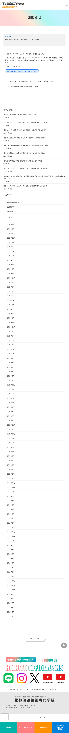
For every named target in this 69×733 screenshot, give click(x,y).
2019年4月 (10, 510)
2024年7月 (10, 291)
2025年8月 (10, 251)
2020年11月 (11, 429)
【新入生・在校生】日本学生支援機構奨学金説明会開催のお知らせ (25, 130)
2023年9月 (10, 331)
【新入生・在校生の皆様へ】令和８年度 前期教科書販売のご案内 (25, 145)
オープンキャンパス (25, 727)
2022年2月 (10, 376)
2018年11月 (11, 532)
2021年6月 (10, 398)
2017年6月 (10, 607)
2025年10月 (11, 242)
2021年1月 (10, 420)
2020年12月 (11, 425)
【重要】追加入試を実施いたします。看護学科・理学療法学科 (24, 138)
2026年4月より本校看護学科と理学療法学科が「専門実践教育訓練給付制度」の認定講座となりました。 (34, 177)
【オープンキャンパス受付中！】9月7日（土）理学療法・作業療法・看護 (30, 82)
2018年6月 (10, 554)
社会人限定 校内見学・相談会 (60, 727)
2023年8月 (10, 336)
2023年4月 (10, 345)
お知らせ (10, 211)
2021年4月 (10, 407)
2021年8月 (10, 394)
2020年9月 (10, 438)
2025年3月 (10, 269)
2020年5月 (10, 456)
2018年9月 (10, 541)
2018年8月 (10, 545)
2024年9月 (10, 282)
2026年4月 (10, 225)
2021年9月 (10, 389)
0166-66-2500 (12, 708)
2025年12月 (11, 238)
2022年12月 (11, 358)
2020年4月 (10, 460)
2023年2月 (10, 354)
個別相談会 (43, 727)
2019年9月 (10, 492)
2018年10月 (11, 536)
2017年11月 (11, 585)
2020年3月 (10, 465)
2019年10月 (11, 487)
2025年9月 (10, 247)
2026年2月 (10, 233)
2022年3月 (10, 371)
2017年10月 (11, 590)
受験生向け (11, 207)
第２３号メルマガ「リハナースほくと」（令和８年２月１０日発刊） (25, 186)
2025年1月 (10, 274)
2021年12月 (11, 385)
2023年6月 (10, 340)
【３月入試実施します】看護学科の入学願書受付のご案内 (22, 161)
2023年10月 (11, 327)
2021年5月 (10, 403)
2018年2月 (10, 572)
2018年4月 (10, 563)
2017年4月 (10, 616)
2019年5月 (10, 505)
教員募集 (13, 690)
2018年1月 (10, 576)
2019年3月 (10, 514)
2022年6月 (10, 362)
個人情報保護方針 (38, 690)
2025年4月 (10, 265)
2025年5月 (10, 260)
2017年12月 (11, 581)
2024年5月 (10, 300)
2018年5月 (10, 558)
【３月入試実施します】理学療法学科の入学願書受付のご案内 (24, 153)
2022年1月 (10, 380)
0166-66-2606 (25, 708)
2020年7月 (10, 447)
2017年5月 (10, 612)
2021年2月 (10, 416)
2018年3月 (10, 567)
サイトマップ (53, 690)
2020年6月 (10, 452)
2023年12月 (11, 322)
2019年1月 (10, 523)
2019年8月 (10, 496)
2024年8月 (10, 287)
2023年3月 (10, 349)
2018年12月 (11, 527)
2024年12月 (11, 278)
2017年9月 (10, 594)
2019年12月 (11, 478)
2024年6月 (10, 296)
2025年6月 (10, 256)
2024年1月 (10, 318)
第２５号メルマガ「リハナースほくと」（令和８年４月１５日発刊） (25, 122)
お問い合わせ (24, 690)
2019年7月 (10, 501)
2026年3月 (10, 229)
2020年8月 (10, 443)
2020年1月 (10, 474)
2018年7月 (10, 550)
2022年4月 (10, 367)
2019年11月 (11, 483)
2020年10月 (11, 434)
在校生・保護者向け (14, 202)
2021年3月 (10, 411)
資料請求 (9, 727)
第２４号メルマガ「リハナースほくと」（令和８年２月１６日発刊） (25, 168)
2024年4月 (10, 305)
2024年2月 (10, 313)
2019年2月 (10, 518)
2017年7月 (10, 603)
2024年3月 (10, 309)
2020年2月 (10, 469)
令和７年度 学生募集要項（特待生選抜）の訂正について (25, 86)
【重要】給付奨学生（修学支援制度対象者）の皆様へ (21, 115)
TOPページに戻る (33, 639)
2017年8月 (10, 598)
